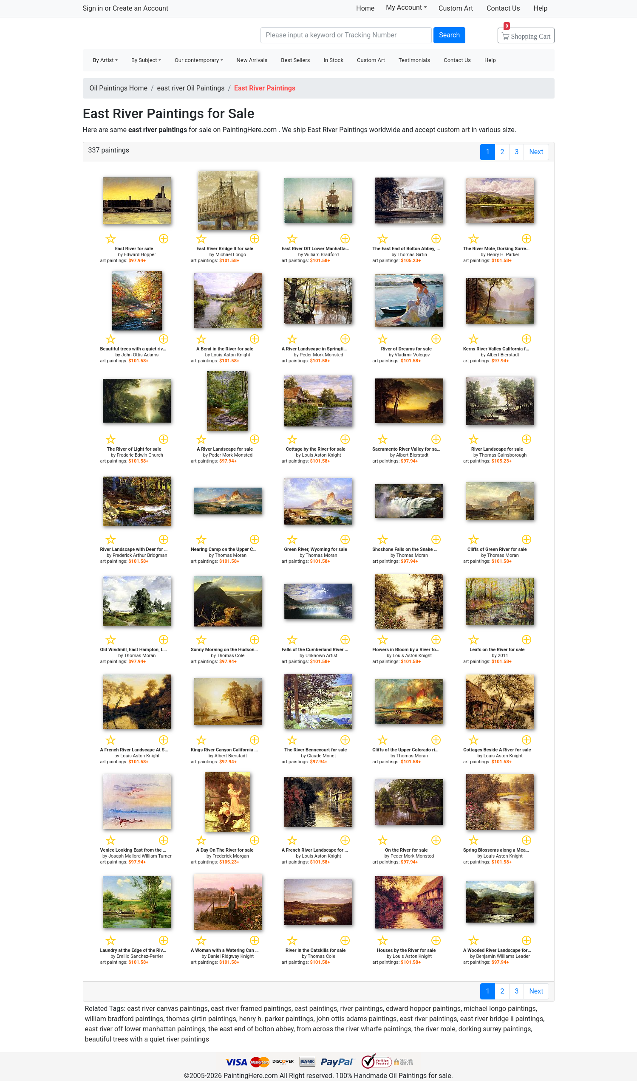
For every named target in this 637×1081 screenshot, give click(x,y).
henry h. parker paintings (276, 1019)
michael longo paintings (500, 1009)
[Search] (346, 35)
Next (536, 152)
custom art (453, 130)
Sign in (93, 8)
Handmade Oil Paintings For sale (146, 34)
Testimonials (414, 60)
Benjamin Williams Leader (503, 956)
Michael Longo (230, 254)
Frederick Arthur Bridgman (140, 555)
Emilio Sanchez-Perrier (139, 956)
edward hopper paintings (423, 1009)
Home (365, 8)
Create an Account (140, 8)
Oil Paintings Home (118, 88)
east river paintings (428, 1019)
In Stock (333, 60)
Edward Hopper (140, 254)
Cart (527, 34)
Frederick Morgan (230, 856)
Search (449, 35)
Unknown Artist (321, 655)
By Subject (144, 60)
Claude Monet (321, 756)
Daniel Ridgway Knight (231, 956)
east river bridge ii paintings (502, 1019)
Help (541, 8)
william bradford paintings (124, 1019)
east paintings (315, 1009)
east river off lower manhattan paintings (145, 1029)
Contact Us (503, 8)
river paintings (361, 1009)
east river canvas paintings (167, 1009)
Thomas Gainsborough (503, 455)
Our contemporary (197, 60)
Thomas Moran (230, 555)
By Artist (103, 60)
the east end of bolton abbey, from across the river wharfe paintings (309, 1029)
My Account (406, 7)
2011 (503, 655)
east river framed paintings (251, 1009)
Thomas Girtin (412, 254)
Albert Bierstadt (503, 355)
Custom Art (456, 8)
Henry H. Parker (503, 254)
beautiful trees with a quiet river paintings (147, 1039)
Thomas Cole (230, 655)
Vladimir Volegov (412, 355)
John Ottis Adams (140, 355)
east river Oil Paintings (191, 88)
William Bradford (321, 254)
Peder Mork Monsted (321, 355)
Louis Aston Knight (230, 355)
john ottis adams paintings (357, 1019)
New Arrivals (252, 60)
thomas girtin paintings (201, 1019)
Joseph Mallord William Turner (140, 856)
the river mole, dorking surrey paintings (472, 1029)
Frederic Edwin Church (140, 455)
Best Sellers (295, 60)
